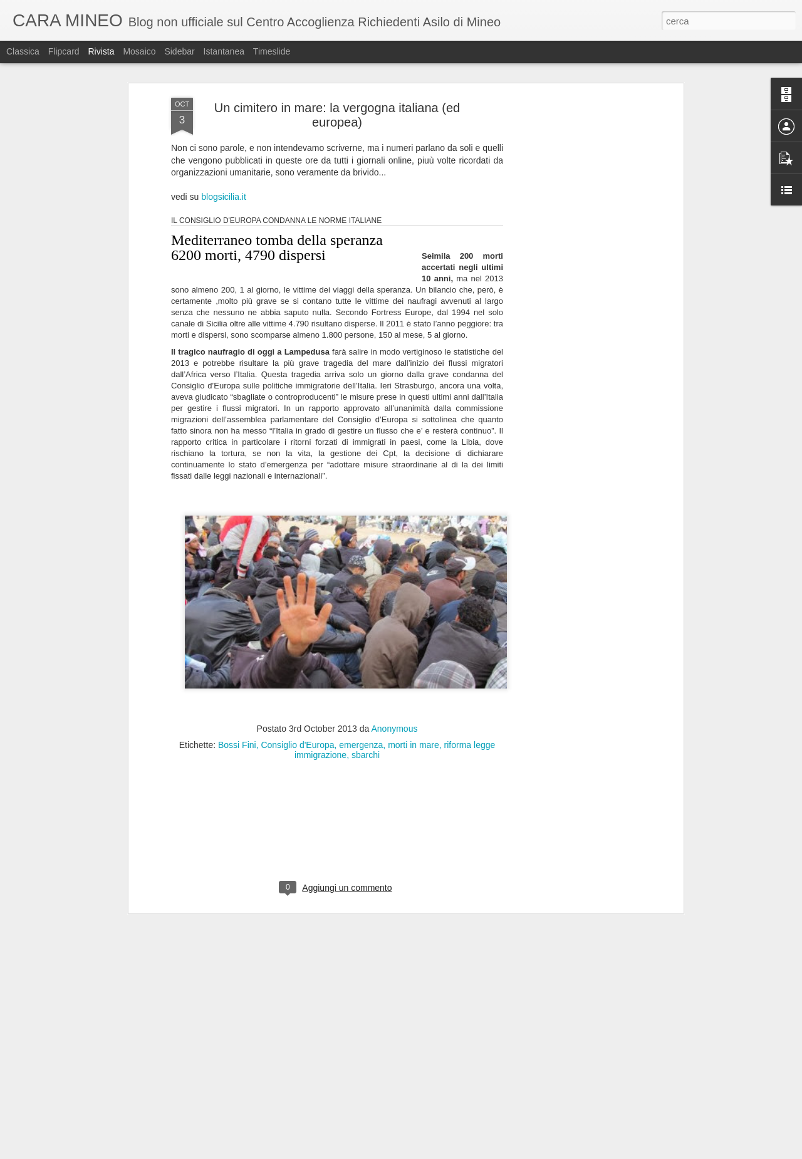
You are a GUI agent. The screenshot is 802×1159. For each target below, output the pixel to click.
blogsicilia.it (223, 193)
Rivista (101, 51)
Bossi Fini (237, 741)
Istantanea (224, 51)
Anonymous (395, 725)
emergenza (361, 741)
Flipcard (64, 51)
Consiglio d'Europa (297, 741)
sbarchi (366, 751)
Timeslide (271, 51)
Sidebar (179, 51)
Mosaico (139, 51)
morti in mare (413, 741)
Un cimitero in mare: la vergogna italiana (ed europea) (337, 111)
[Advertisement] (572, 291)
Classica (22, 51)
